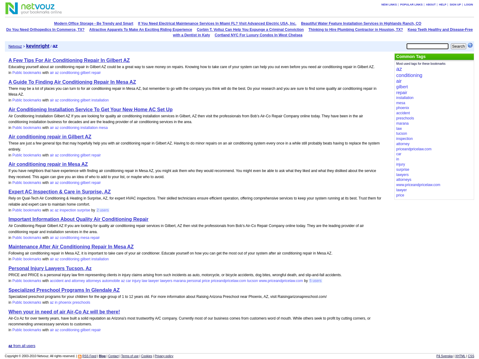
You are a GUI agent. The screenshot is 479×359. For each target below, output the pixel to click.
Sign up (455, 4)
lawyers (166, 281)
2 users (103, 210)
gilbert (85, 73)
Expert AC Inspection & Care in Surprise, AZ (60, 191)
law (144, 281)
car (128, 281)
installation (100, 100)
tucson (252, 281)
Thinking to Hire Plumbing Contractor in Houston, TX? (356, 29)
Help (442, 4)
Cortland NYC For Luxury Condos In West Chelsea (258, 35)
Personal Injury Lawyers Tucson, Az (50, 268)
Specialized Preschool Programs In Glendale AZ (64, 290)
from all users (22, 346)
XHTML (460, 356)
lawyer (153, 281)
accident (57, 281)
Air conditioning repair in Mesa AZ (48, 164)
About (431, 4)
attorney (78, 281)
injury (136, 281)
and (67, 281)
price (206, 281)
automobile (111, 281)
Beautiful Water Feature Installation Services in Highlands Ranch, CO (361, 23)
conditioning (69, 73)
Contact (113, 356)
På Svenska (445, 356)
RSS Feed (89, 356)
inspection (68, 210)
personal (194, 281)
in (56, 302)
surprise (83, 210)
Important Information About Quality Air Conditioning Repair (78, 219)
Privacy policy (164, 356)
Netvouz (15, 46)
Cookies (146, 356)
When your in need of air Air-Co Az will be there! (64, 311)
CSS (471, 356)
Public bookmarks (26, 73)
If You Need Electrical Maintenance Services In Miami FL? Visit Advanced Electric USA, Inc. (217, 23)
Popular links (411, 4)
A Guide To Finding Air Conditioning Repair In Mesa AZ (72, 82)
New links (389, 4)
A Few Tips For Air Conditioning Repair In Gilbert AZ (69, 60)
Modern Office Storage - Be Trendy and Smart (93, 23)
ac (52, 210)
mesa (103, 128)
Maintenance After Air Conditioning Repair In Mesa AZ (71, 246)
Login (468, 4)
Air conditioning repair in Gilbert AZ (50, 136)
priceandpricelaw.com (228, 281)
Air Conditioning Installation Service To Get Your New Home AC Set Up (91, 109)
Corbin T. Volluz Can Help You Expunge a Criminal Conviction (250, 29)
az (57, 73)
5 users (315, 281)
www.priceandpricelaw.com (281, 281)
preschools (81, 302)
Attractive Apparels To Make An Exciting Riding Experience (140, 29)
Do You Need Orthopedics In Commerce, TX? (45, 29)
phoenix (65, 302)
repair (96, 73)
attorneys (93, 281)
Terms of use (130, 356)
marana (180, 281)
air (52, 73)
